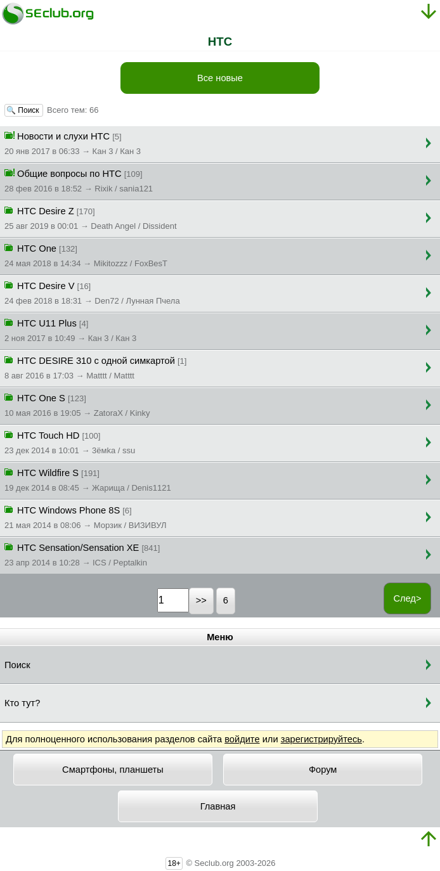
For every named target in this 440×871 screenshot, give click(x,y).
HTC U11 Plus (70, 329)
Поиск (17, 665)
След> (407, 598)
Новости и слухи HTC (72, 142)
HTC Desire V (92, 292)
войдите (241, 739)
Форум (323, 770)
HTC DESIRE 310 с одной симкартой (95, 367)
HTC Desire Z (90, 217)
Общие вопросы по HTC (78, 180)
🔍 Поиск (23, 110)
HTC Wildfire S (87, 479)
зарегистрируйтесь (321, 739)
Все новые (220, 78)
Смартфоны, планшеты (113, 770)
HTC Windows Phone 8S (85, 516)
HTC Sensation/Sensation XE (82, 554)
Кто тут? (22, 703)
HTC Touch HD (69, 442)
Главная (218, 806)
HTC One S (77, 404)
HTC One (85, 255)
